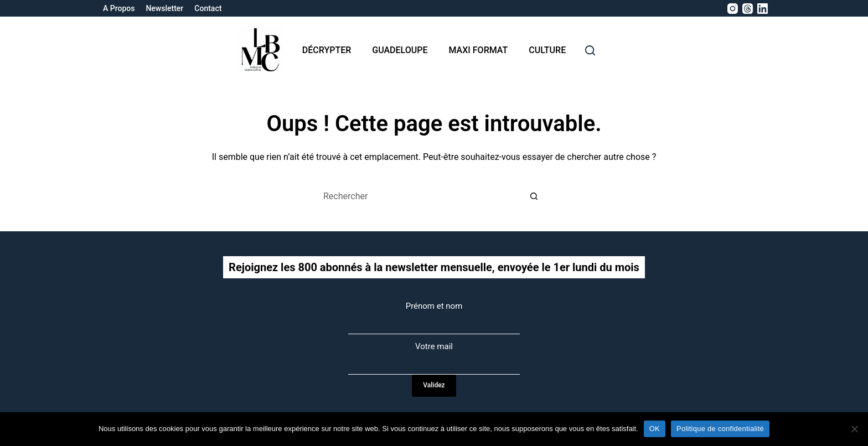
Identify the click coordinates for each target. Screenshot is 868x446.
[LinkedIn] (762, 8)
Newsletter (164, 8)
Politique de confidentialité (720, 428)
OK (654, 428)
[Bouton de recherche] (534, 196)
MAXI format (478, 50)
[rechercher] (590, 50)
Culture (547, 50)
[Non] (854, 428)
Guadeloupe (399, 50)
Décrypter (326, 50)
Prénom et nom (434, 306)
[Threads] (747, 8)
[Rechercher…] (423, 196)
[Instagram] (732, 8)
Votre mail (434, 346)
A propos (119, 8)
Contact (207, 8)
